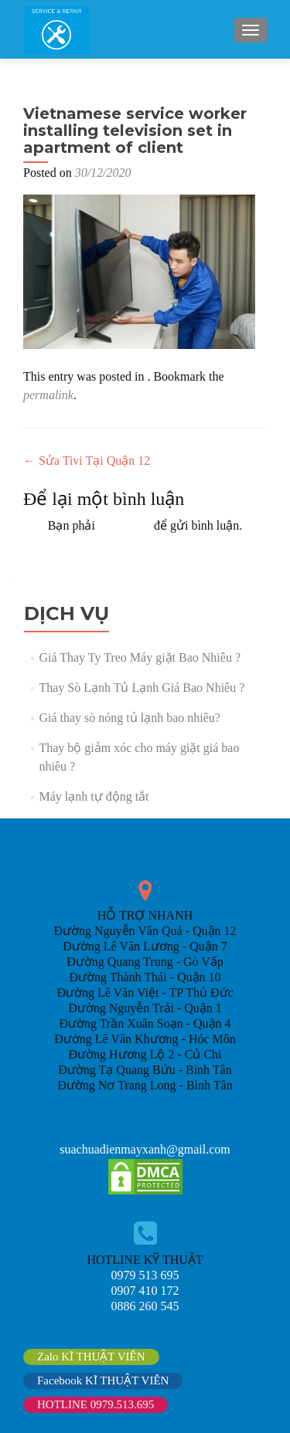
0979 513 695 (145, 1275)
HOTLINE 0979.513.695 (95, 1404)
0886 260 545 (145, 1306)
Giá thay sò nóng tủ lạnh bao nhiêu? (129, 717)
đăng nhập (124, 525)
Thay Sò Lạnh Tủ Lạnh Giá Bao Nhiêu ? (141, 687)
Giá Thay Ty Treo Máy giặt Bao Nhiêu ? (140, 657)
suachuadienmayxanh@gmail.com (145, 1149)
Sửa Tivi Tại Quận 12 (86, 460)
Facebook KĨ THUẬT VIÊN (103, 1380)
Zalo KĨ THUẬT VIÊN (91, 1356)
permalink (48, 394)
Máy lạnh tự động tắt (93, 796)
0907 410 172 (145, 1290)
